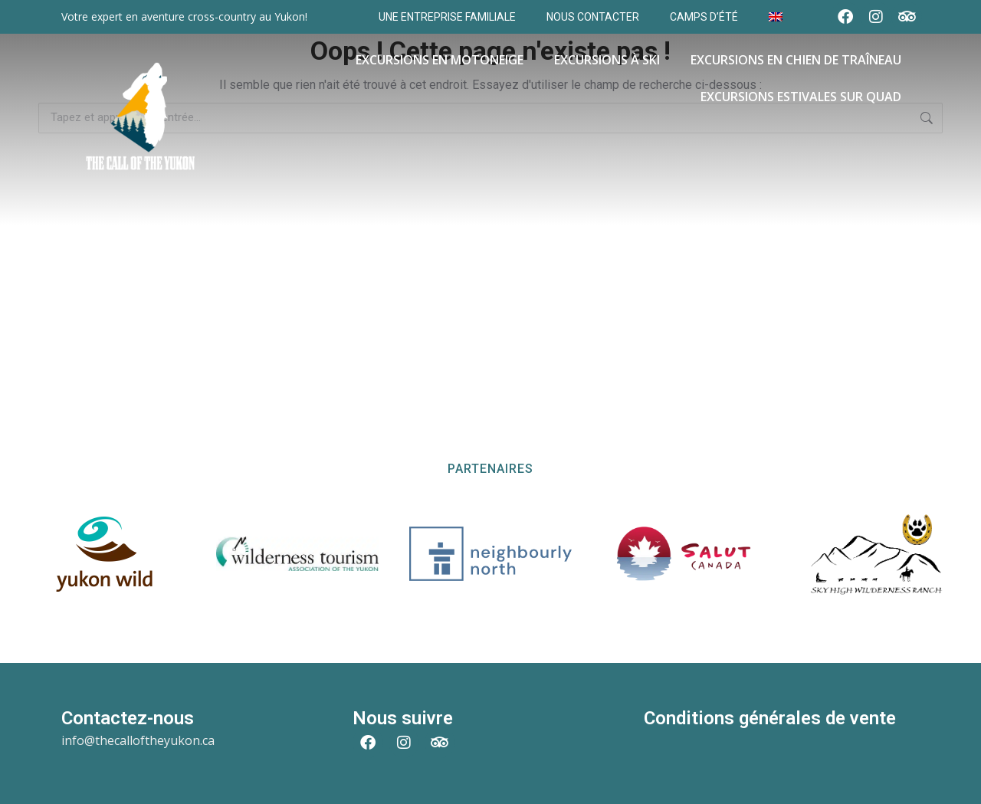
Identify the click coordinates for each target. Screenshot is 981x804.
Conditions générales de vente (770, 718)
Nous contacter (592, 17)
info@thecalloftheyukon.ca (138, 740)
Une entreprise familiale (447, 17)
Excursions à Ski (607, 59)
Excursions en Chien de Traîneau (796, 59)
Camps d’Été (704, 17)
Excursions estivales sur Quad (800, 96)
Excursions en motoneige (439, 59)
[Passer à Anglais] (775, 17)
